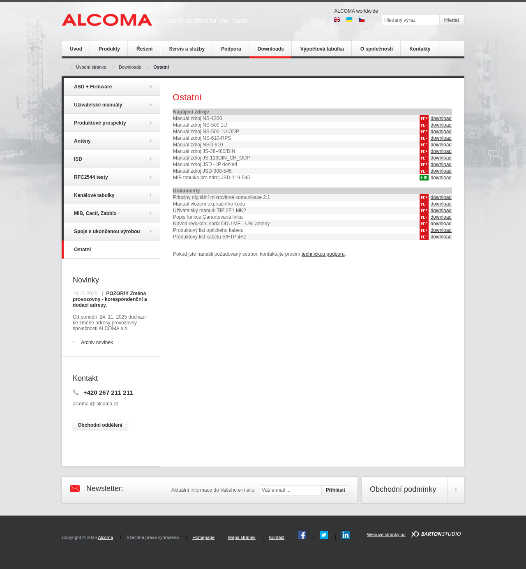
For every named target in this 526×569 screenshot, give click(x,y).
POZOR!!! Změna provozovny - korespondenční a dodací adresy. (110, 299)
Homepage (203, 537)
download (441, 118)
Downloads (130, 67)
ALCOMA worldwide (356, 11)
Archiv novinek (97, 342)
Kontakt (276, 537)
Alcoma (105, 537)
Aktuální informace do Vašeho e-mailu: (213, 490)
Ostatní (161, 67)
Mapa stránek (242, 537)
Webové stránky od (386, 534)
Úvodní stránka (91, 67)
